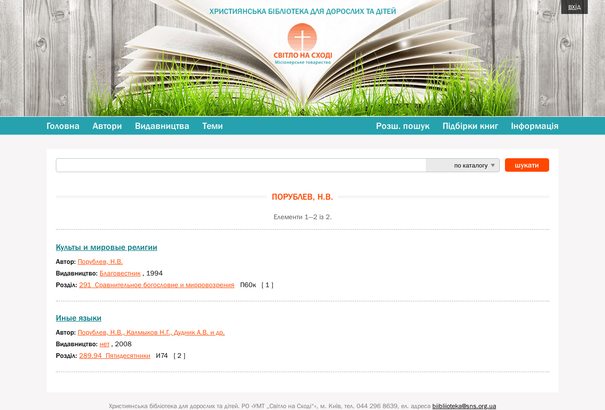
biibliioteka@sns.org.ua (464, 406)
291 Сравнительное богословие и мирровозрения (157, 285)
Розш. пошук (403, 126)
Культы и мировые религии (106, 247)
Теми (212, 126)
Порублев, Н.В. (100, 261)
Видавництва (162, 126)
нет (104, 344)
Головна (63, 126)
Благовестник (120, 273)
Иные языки (78, 318)
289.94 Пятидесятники (114, 355)
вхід (574, 6)
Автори (107, 126)
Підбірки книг (470, 126)
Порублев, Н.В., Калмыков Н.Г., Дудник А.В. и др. (151, 332)
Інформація (534, 126)
